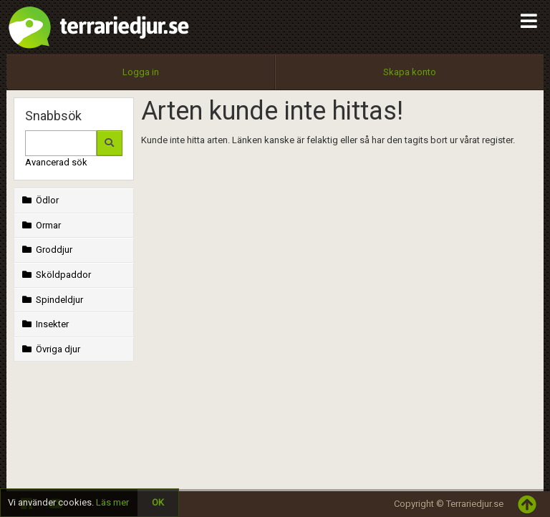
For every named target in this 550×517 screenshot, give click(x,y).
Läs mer (112, 502)
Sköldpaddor (55, 274)
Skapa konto (409, 72)
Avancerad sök (56, 162)
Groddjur (45, 249)
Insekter (44, 324)
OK (158, 502)
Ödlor (39, 200)
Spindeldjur (51, 299)
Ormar (40, 225)
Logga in (140, 72)
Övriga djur (49, 349)
